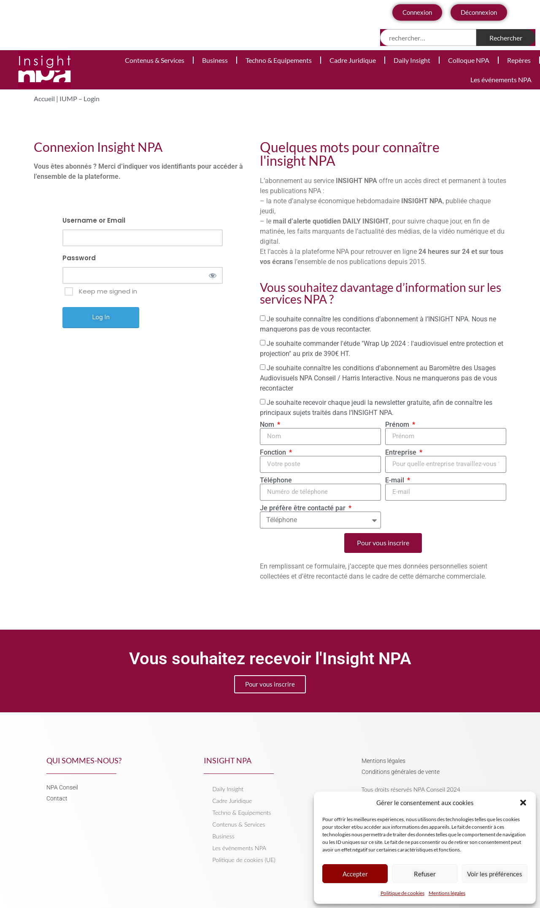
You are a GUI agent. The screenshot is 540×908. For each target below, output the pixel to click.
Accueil (44, 98)
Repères (519, 60)
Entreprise (401, 452)
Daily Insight (412, 60)
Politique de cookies (402, 893)
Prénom (398, 424)
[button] (523, 802)
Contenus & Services (154, 60)
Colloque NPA (468, 60)
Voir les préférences (494, 874)
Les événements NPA (501, 79)
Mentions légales (447, 893)
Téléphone (276, 480)
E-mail (395, 480)
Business (215, 60)
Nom (268, 424)
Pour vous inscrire (270, 684)
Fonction (274, 452)
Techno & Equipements (279, 60)
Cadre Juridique (352, 60)
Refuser (425, 874)
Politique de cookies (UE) (243, 859)
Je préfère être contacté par (303, 508)
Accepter (355, 874)
